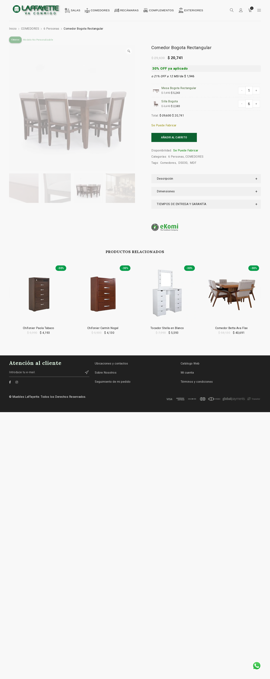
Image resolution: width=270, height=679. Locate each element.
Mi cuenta (187, 372)
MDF (193, 163)
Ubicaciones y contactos (111, 363)
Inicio (13, 28)
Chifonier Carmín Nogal (102, 328)
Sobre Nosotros (105, 372)
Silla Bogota (169, 101)
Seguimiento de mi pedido (112, 381)
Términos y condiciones (197, 381)
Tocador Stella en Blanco (167, 328)
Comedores (168, 163)
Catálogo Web (190, 363)
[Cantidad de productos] (249, 90)
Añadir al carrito (174, 137)
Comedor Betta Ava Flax (231, 328)
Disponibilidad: (161, 150)
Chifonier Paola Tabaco (38, 328)
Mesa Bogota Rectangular (178, 88)
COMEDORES (30, 28)
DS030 (183, 163)
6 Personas (51, 28)
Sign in (241, 10)
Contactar (84, 372)
